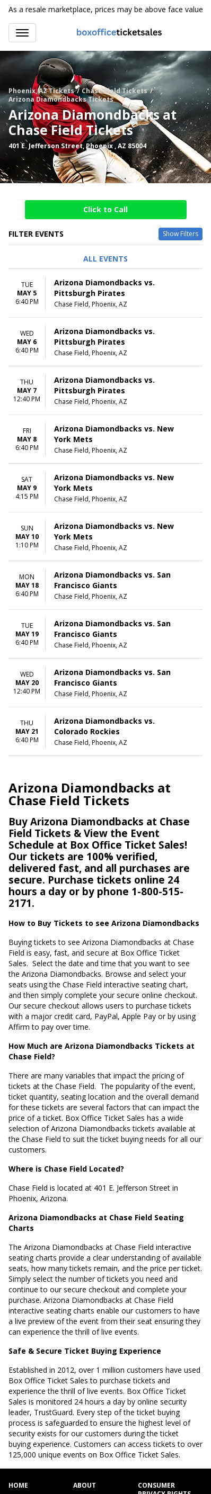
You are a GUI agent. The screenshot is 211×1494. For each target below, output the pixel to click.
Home (18, 1485)
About (84, 1485)
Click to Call (105, 209)
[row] (105, 293)
